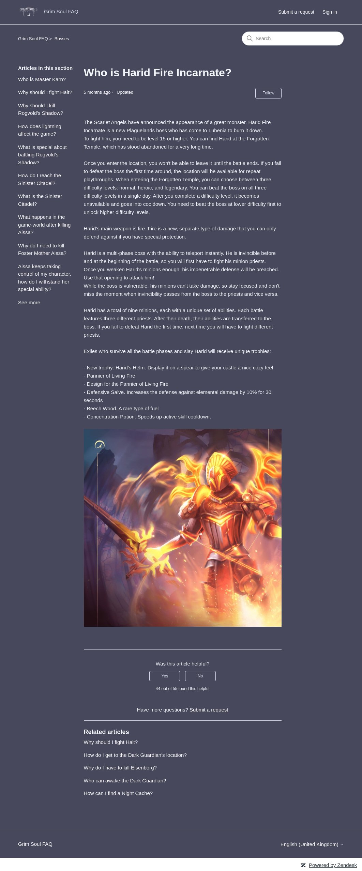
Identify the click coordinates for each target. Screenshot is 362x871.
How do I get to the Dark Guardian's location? (135, 755)
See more (29, 302)
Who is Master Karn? (42, 79)
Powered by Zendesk (333, 865)
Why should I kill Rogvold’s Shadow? (40, 109)
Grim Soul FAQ (33, 38)
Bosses (62, 38)
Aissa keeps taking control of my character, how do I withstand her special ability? (44, 277)
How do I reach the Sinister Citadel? (39, 179)
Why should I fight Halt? (45, 92)
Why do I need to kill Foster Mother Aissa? (42, 249)
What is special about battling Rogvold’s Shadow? (42, 154)
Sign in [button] (329, 12)
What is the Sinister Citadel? (40, 200)
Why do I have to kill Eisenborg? (120, 767)
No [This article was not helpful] (200, 676)
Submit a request (296, 12)
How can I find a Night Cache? (118, 793)
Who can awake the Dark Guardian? (125, 780)
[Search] (293, 38)
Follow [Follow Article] (268, 93)
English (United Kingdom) (312, 844)
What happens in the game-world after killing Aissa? (44, 224)
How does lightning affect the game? (39, 130)
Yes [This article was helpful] (165, 676)
